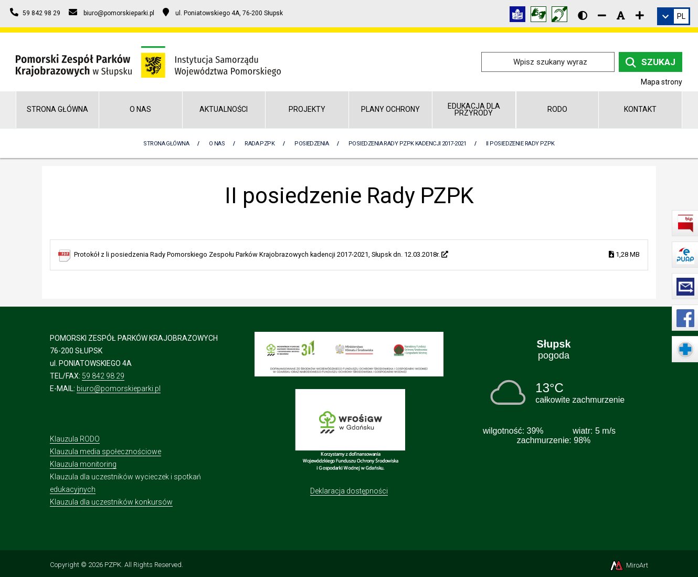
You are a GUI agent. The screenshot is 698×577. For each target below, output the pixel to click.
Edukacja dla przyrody (474, 109)
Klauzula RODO (75, 439)
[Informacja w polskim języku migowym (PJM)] (562, 16)
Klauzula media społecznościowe (105, 451)
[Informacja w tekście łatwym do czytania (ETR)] (520, 16)
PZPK (112, 565)
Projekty (307, 109)
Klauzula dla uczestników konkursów (111, 502)
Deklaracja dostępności (349, 491)
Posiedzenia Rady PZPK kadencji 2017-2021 (407, 143)
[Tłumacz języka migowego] (541, 16)
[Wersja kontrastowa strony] (583, 15)
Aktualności (223, 109)
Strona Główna (166, 143)
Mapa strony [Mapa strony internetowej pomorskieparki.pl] (661, 82)
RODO (557, 109)
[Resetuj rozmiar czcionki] (620, 15)
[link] (673, 16)
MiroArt (628, 565)
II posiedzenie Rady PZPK (520, 143)
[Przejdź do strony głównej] (148, 61)
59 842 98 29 (103, 376)
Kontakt (640, 109)
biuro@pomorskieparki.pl (119, 388)
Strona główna (57, 109)
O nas (140, 109)
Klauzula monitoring (83, 464)
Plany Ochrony (390, 109)
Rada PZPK (259, 143)
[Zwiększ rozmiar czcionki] (639, 15)
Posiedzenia (311, 143)
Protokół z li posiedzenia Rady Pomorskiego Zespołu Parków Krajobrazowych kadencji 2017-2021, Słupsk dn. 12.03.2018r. (357, 255)
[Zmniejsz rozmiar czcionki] (602, 15)
